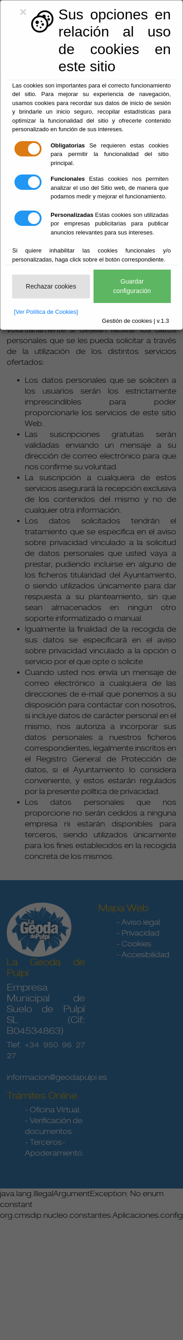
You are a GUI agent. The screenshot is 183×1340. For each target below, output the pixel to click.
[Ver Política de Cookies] (46, 311)
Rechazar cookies (51, 286)
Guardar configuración (132, 286)
